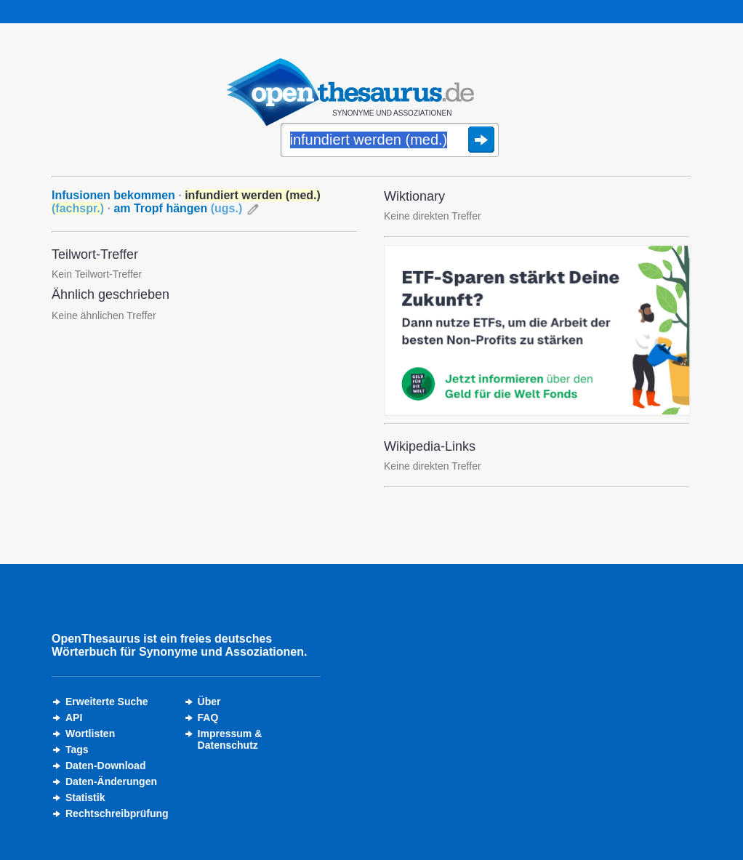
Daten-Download (105, 765)
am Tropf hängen (177, 208)
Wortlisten (90, 733)
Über (209, 701)
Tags (77, 749)
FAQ (208, 717)
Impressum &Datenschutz (230, 739)
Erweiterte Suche (106, 701)
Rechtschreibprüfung (117, 813)
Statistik (85, 797)
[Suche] (390, 141)
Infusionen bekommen (113, 195)
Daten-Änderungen (111, 781)
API (73, 717)
